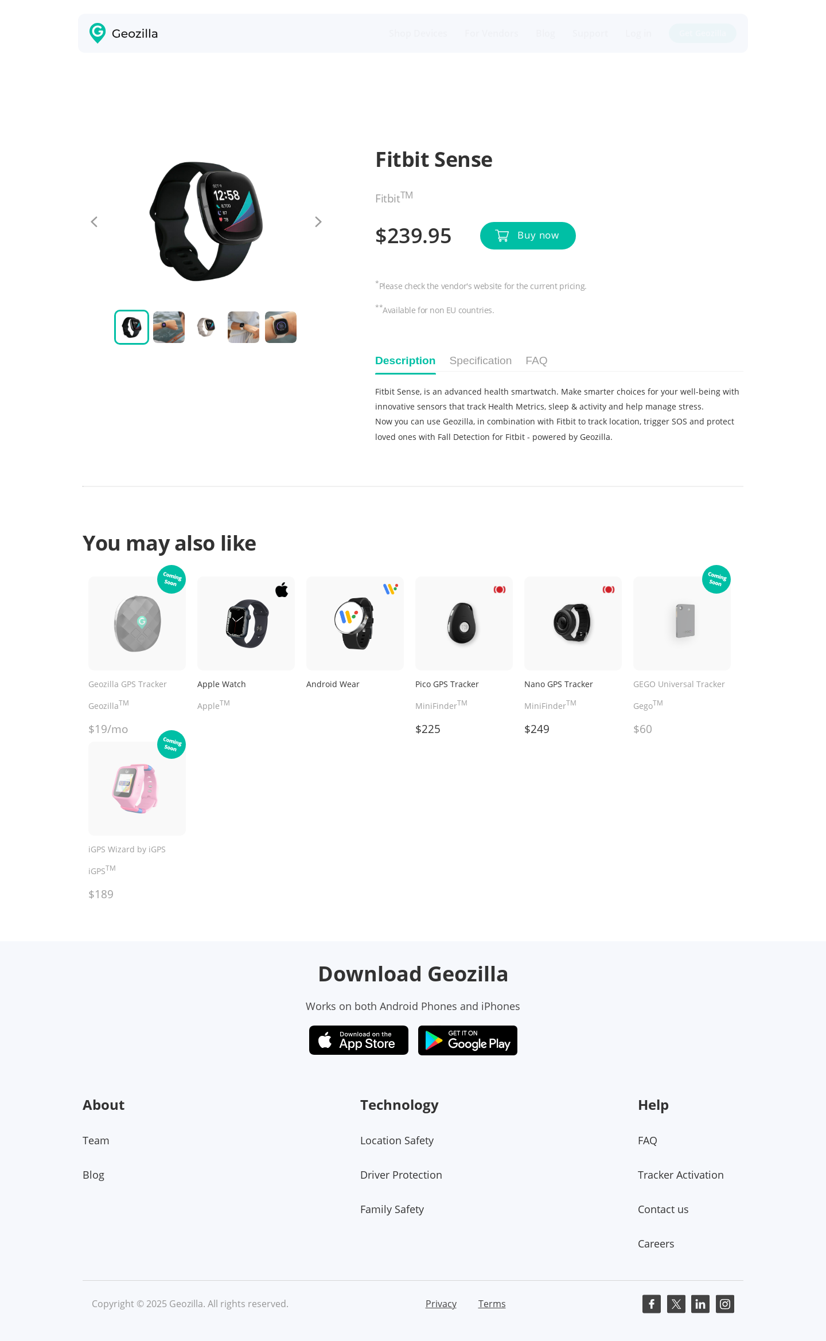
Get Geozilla (702, 33)
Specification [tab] (481, 360)
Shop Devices (418, 33)
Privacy (441, 1303)
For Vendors (492, 33)
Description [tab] (405, 360)
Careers (656, 1243)
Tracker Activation (681, 1175)
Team (96, 1140)
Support (590, 33)
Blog (545, 33)
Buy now (538, 234)
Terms (492, 1303)
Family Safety (392, 1209)
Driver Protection (401, 1175)
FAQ (647, 1140)
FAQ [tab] (536, 360)
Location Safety (397, 1140)
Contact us (663, 1209)
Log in (638, 33)
